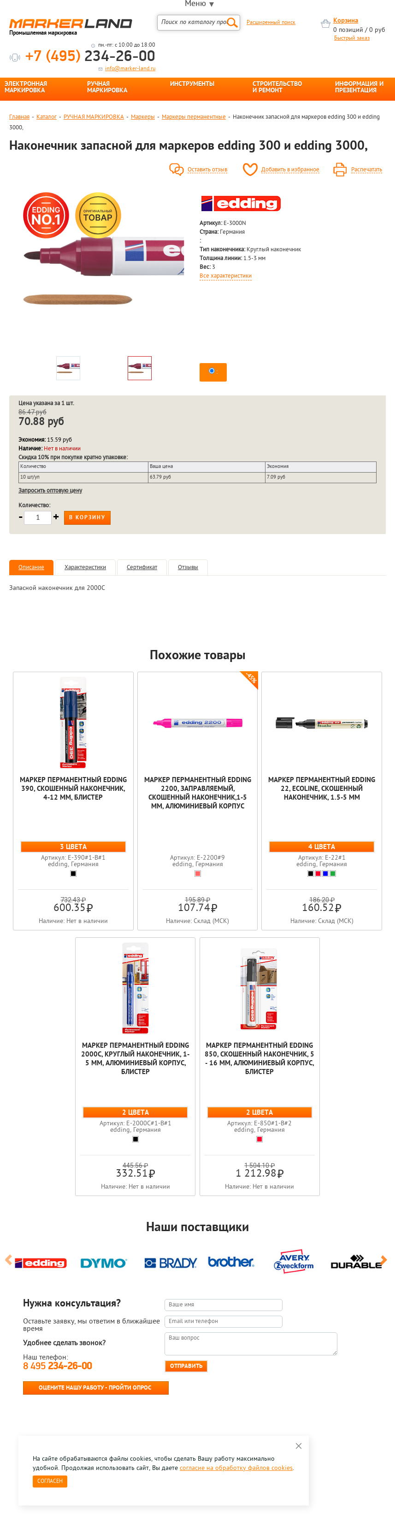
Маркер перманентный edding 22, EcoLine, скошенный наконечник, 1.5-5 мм (321, 789)
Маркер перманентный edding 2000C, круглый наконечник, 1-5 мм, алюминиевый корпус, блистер (135, 1059)
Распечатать (366, 170)
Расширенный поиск (271, 22)
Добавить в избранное (290, 170)
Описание (31, 567)
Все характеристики (226, 276)
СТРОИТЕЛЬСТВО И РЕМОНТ (277, 87)
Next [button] (385, 1264)
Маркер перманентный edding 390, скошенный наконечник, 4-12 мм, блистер (73, 789)
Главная (19, 117)
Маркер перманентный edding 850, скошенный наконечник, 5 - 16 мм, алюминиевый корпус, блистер (259, 1059)
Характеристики (85, 567)
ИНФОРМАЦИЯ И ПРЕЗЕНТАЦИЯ (359, 87)
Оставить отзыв (207, 170)
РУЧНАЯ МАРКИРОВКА (107, 87)
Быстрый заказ (352, 38)
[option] (103, 271)
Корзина (345, 21)
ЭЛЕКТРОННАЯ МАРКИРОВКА (26, 87)
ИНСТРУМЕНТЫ (192, 84)
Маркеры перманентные (194, 117)
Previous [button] (10, 1264)
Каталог (46, 117)
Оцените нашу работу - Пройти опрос (95, 1388)
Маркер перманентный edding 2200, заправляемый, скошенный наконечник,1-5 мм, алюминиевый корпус (197, 793)
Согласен (50, 1481)
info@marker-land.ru (130, 69)
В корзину (87, 518)
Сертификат (142, 567)
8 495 (57, 1366)
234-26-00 (90, 57)
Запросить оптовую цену (50, 491)
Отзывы (188, 567)
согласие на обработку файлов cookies (236, 1468)
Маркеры (143, 117)
